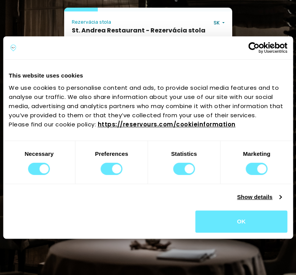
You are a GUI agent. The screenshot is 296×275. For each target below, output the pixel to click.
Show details (255, 197)
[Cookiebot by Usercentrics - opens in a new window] (253, 47)
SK (217, 22)
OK (241, 221)
